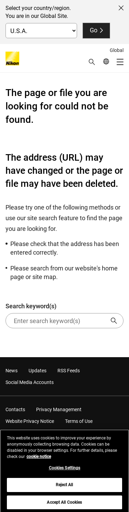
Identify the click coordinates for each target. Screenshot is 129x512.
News (12, 370)
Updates (37, 370)
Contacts (15, 409)
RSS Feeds (68, 370)
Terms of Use (79, 421)
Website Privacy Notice (30, 421)
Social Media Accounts (30, 382)
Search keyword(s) (64, 315)
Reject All (64, 486)
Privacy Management (59, 409)
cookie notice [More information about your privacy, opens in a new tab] (38, 458)
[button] (92, 62)
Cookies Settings (64, 469)
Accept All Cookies (64, 504)
